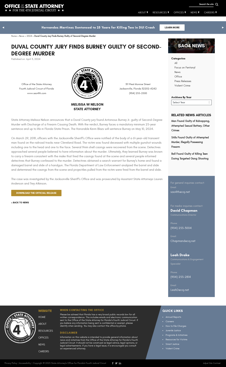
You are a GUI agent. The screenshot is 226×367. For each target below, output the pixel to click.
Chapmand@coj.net (183, 241)
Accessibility (25, 363)
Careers (209, 17)
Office (178, 76)
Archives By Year (181, 97)
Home (42, 317)
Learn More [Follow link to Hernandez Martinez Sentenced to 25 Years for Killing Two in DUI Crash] (172, 27)
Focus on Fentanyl (184, 67)
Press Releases (182, 81)
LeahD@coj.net (180, 290)
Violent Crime (182, 85)
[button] (3, 27)
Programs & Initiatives (176, 335)
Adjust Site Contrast (211, 363)
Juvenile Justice (173, 330)
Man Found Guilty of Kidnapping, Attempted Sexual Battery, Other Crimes (190, 126)
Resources (160, 17)
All (175, 63)
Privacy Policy (11, 363)
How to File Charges (176, 326)
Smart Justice (172, 344)
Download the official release (36, 192)
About (142, 17)
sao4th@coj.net (180, 192)
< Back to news (20, 202)
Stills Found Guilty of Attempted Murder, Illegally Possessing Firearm (190, 142)
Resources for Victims (176, 339)
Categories (178, 58)
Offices (179, 17)
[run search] (203, 9)
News (194, 17)
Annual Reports (173, 317)
